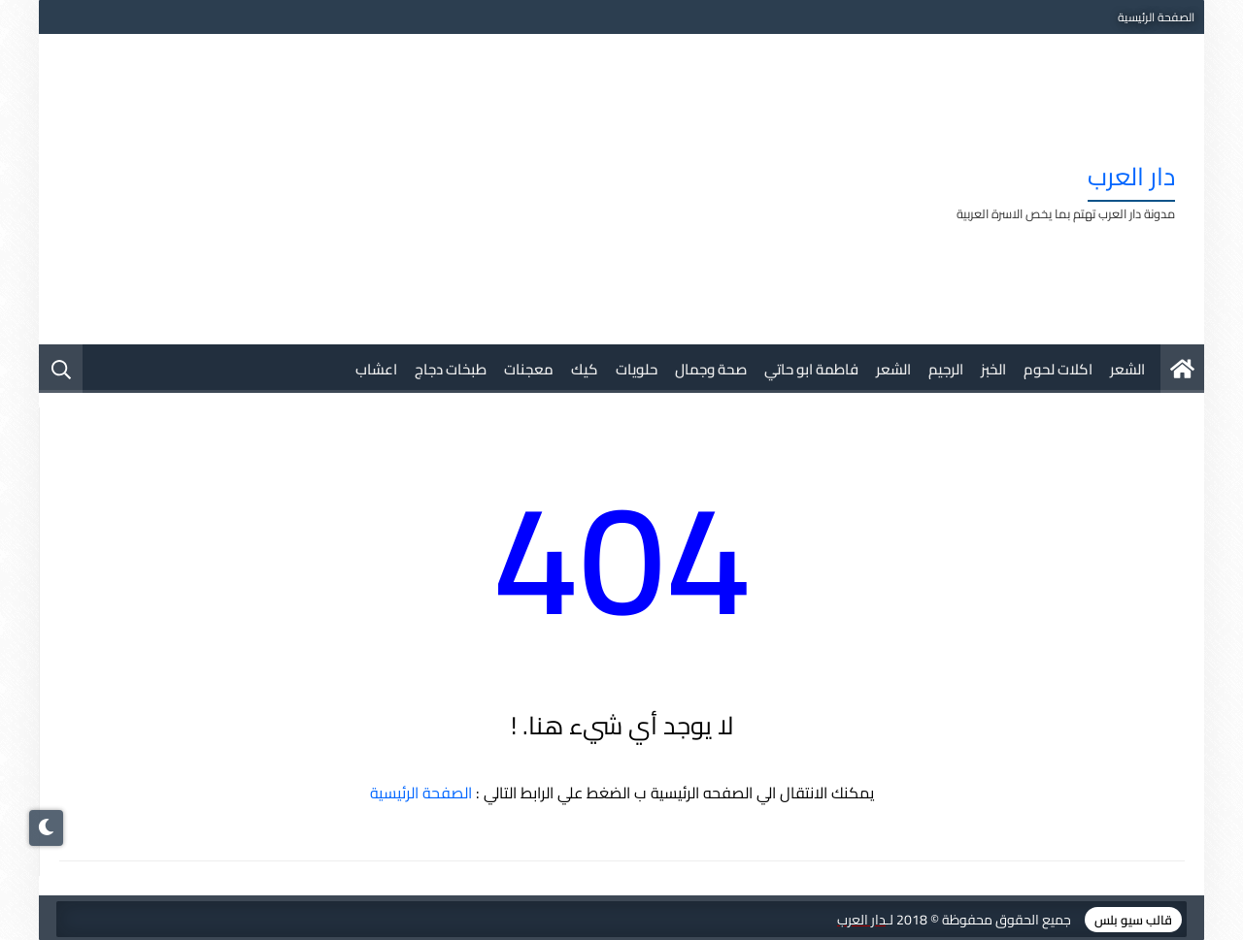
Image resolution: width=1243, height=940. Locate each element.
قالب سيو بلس (1133, 919)
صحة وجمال (711, 369)
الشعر (1127, 369)
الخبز (993, 369)
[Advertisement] (421, 189)
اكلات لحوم (1058, 369)
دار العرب (1131, 176)
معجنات (529, 369)
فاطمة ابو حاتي (811, 369)
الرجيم (945, 369)
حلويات (636, 369)
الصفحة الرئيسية (1156, 17)
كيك (584, 369)
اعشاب (376, 369)
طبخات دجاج (451, 369)
